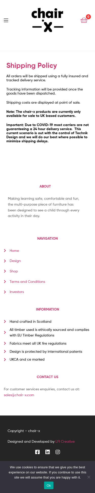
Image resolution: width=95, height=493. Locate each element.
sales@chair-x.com (19, 395)
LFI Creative (65, 441)
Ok (49, 485)
